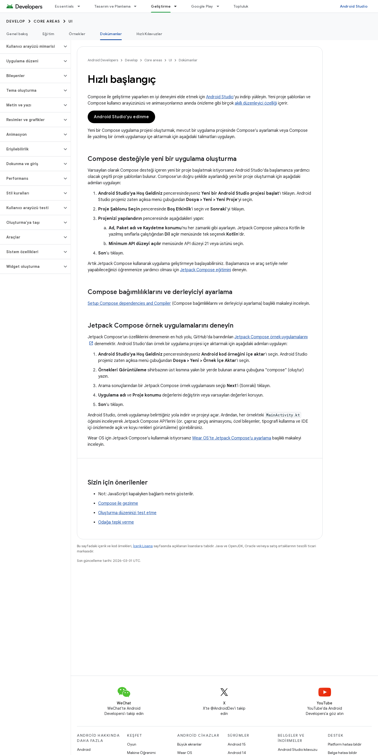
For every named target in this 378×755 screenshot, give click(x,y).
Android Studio (354, 6)
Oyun (131, 744)
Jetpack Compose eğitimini (205, 270)
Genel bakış (17, 33)
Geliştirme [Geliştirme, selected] (161, 6)
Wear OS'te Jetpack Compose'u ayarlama (231, 438)
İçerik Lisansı (143, 546)
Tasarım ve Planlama (112, 6)
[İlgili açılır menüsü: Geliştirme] (178, 6)
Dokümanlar (188, 60)
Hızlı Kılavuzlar (149, 33)
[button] (31, 46)
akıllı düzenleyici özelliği (256, 103)
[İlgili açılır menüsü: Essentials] (81, 6)
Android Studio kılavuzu (297, 749)
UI (71, 21)
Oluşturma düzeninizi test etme (127, 512)
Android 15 (237, 744)
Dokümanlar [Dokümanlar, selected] (111, 33)
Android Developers (103, 60)
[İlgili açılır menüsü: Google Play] (220, 6)
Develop (15, 21)
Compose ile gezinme (118, 503)
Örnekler (77, 33)
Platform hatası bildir (344, 744)
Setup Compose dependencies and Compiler (129, 303)
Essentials (64, 6)
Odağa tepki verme (116, 522)
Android (84, 749)
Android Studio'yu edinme (121, 117)
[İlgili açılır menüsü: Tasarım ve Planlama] (137, 6)
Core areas (47, 21)
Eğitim (48, 33)
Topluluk (241, 6)
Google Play (202, 6)
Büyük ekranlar (189, 744)
